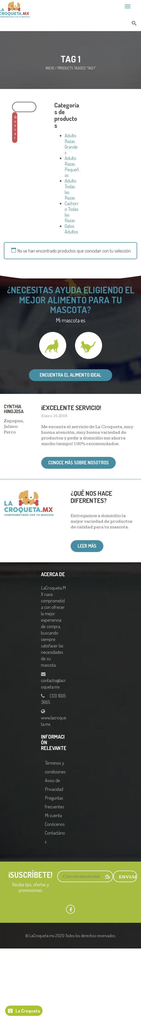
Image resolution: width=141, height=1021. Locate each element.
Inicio (50, 68)
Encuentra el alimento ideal (70, 375)
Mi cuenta (53, 815)
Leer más (87, 546)
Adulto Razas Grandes (71, 144)
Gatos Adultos (71, 228)
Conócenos (55, 824)
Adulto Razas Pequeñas (72, 166)
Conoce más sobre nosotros (78, 462)
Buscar (15, 127)
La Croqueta (27, 1011)
